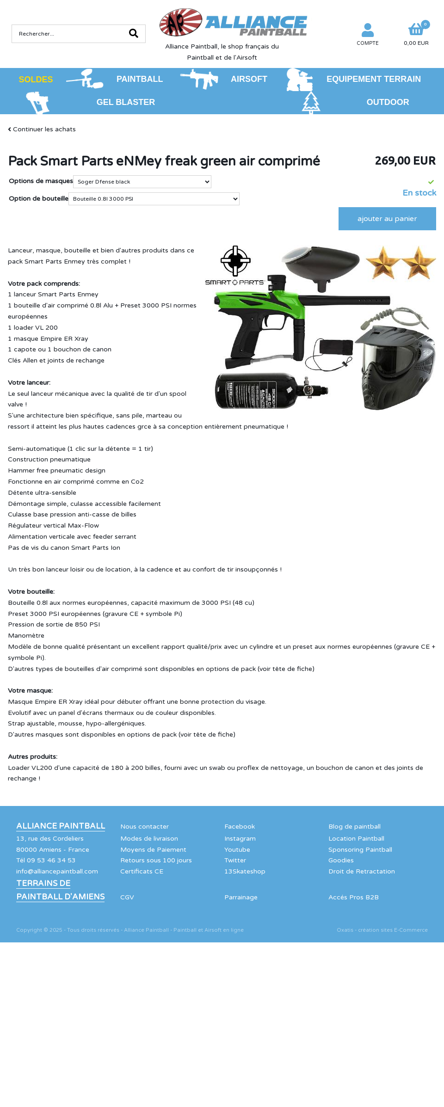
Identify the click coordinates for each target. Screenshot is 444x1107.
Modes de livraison (149, 839)
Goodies (341, 860)
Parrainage (241, 897)
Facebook (239, 826)
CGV (127, 897)
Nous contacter (144, 826)
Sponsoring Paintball (360, 850)
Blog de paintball (354, 826)
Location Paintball (356, 839)
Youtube (237, 850)
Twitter (235, 860)
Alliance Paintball (60, 826)
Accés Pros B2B (353, 897)
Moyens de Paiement (153, 850)
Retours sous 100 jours (156, 860)
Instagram (240, 839)
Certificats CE (141, 871)
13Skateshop (244, 871)
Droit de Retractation (361, 871)
